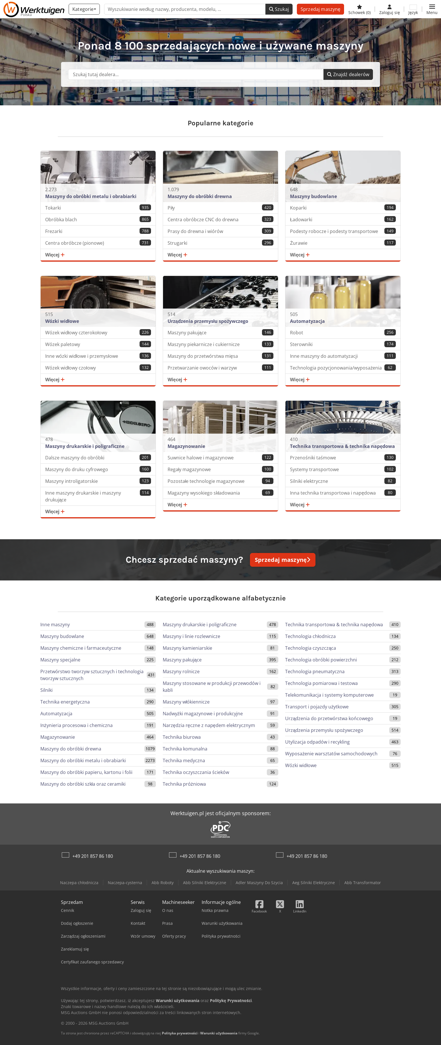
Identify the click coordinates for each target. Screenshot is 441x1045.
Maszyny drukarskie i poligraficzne (200, 624)
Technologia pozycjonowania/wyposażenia (343, 367)
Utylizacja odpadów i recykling (317, 742)
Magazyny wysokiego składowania (220, 492)
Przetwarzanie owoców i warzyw (220, 367)
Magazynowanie (57, 737)
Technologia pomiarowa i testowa (321, 683)
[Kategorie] (84, 9)
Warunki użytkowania (218, 1033)
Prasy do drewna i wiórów (220, 231)
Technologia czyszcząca (310, 648)
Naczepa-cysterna (125, 882)
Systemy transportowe (343, 469)
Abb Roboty (163, 882)
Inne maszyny (55, 624)
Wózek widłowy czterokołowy (98, 332)
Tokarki (98, 207)
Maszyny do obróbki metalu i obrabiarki (83, 760)
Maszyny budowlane (62, 636)
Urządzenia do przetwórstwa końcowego (329, 718)
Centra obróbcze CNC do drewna (220, 219)
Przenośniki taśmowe (343, 457)
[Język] (413, 9)
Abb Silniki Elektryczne (204, 882)
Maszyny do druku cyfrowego (98, 469)
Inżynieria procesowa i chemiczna (76, 725)
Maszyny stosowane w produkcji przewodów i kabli (212, 686)
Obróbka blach (98, 219)
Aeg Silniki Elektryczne (313, 882)
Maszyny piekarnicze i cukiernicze (220, 344)
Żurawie (343, 243)
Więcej (55, 255)
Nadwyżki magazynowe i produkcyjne (203, 713)
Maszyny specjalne (60, 660)
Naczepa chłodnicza (79, 882)
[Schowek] (359, 9)
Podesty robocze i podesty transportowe (343, 231)
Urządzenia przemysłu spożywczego (324, 730)
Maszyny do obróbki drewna (70, 749)
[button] (432, 9)
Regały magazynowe (220, 469)
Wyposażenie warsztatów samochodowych (331, 753)
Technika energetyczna (65, 702)
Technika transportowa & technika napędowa (334, 624)
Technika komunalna (185, 749)
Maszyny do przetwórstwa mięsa (220, 356)
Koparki (343, 207)
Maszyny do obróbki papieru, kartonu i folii (86, 772)
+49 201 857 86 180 (92, 856)
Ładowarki (343, 219)
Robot (343, 332)
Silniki (46, 690)
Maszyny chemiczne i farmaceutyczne (80, 648)
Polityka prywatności (180, 1033)
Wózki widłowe (301, 765)
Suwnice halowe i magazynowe (220, 457)
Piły (220, 207)
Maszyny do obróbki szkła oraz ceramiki (83, 784)
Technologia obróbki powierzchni (321, 660)
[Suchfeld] (196, 74)
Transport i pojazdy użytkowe (317, 707)
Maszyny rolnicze (181, 671)
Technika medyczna (184, 760)
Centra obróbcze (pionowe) (98, 243)
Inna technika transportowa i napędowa (343, 492)
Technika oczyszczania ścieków (196, 772)
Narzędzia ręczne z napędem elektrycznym (209, 725)
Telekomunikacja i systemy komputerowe (329, 695)
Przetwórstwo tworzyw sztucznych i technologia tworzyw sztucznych (92, 674)
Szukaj (279, 9)
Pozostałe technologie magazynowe (220, 481)
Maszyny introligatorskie (98, 481)
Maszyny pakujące (220, 332)
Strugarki (220, 243)
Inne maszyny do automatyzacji (343, 356)
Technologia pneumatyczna (315, 671)
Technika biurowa (182, 737)
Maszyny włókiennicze (186, 702)
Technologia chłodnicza (310, 636)
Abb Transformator (362, 882)
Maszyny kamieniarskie (187, 648)
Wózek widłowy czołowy (98, 367)
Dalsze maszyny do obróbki (98, 457)
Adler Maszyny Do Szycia (259, 882)
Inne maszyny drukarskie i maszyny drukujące (98, 496)
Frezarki (98, 231)
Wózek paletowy (98, 344)
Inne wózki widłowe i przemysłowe (98, 356)
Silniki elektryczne (343, 481)
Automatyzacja (56, 713)
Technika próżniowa (184, 784)
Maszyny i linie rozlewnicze (191, 636)
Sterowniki (343, 344)
